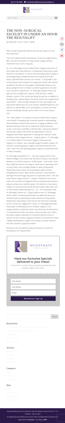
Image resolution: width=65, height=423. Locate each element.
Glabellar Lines (12, 338)
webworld (12, 42)
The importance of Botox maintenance (21, 331)
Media (32, 42)
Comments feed (12, 396)
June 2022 (10, 355)
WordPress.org (12, 400)
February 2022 (11, 362)
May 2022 (10, 358)
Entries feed (11, 392)
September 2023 (12, 351)
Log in (8, 389)
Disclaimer (31, 420)
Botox (8, 372)
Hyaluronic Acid (12, 334)
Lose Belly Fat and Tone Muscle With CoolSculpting (26, 327)
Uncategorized (12, 379)
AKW (45, 420)
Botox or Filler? (12, 342)
